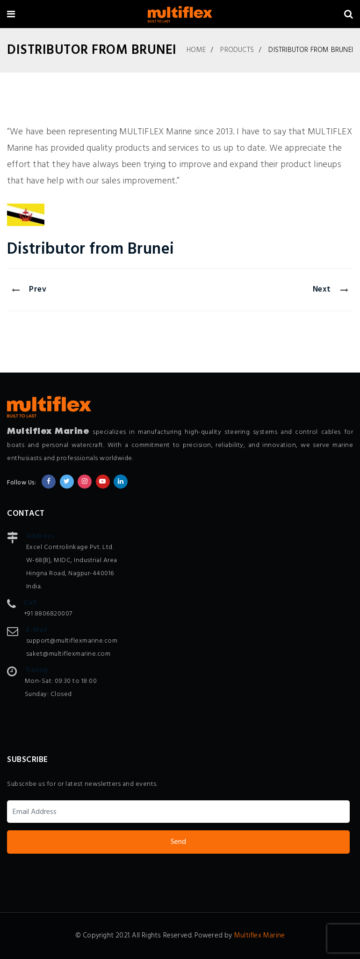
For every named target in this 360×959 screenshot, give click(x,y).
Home (196, 50)
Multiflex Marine (259, 935)
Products (237, 50)
